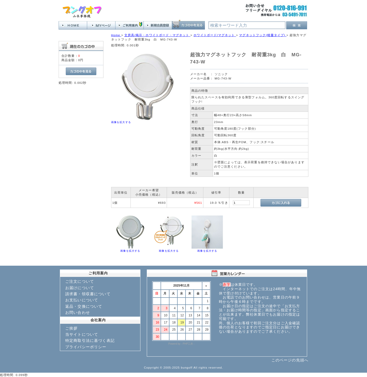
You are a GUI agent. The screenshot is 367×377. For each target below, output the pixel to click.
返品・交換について (83, 306)
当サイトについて (81, 334)
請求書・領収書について (88, 294)
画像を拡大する (121, 122)
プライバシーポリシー (86, 347)
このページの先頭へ (289, 360)
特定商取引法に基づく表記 (90, 340)
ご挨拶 (71, 328)
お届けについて (79, 288)
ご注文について (79, 281)
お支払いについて (81, 300)
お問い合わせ (77, 312)
